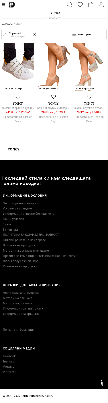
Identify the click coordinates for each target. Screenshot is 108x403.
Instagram (10, 361)
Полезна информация (18, 330)
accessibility (101, 383)
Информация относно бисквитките (28, 214)
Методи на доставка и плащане (26, 251)
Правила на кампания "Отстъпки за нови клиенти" (40, 256)
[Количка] (91, 4)
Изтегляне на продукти (20, 266)
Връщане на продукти (19, 245)
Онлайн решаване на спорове (24, 240)
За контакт (10, 230)
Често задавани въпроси (21, 203)
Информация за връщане (21, 314)
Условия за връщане (17, 208)
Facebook (9, 356)
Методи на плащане (17, 298)
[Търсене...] (70, 4)
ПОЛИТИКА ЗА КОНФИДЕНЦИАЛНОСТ (31, 235)
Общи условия (13, 219)
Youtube (8, 366)
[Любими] (80, 4)
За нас (7, 224)
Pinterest (9, 372)
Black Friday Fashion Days (20, 261)
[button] (19, 34)
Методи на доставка (17, 303)
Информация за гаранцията (23, 308)
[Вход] (101, 4)
